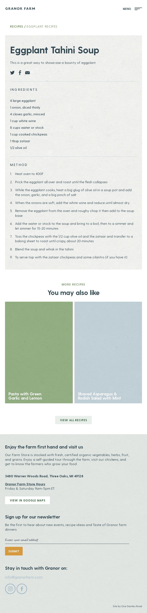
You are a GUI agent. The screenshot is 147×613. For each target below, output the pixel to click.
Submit (13, 551)
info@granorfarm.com (24, 577)
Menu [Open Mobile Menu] (132, 8)
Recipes (16, 26)
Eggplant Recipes (42, 26)
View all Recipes (73, 420)
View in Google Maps (27, 500)
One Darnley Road (131, 606)
